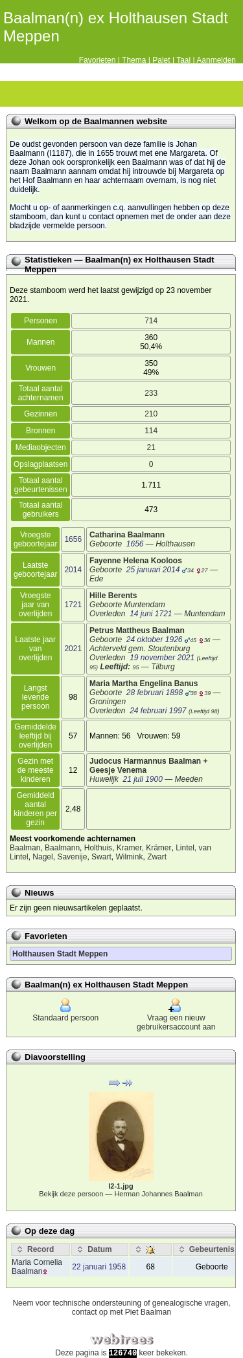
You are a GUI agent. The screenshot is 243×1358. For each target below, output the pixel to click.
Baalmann (62, 847)
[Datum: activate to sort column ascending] (99, 1249)
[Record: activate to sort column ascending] (40, 1249)
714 (151, 320)
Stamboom (14, 94)
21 (151, 447)
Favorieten (97, 60)
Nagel (42, 856)
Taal (183, 60)
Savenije (72, 856)
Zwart (157, 856)
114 (151, 430)
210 (151, 413)
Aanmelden (216, 60)
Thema (134, 60)
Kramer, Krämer (144, 847)
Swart (101, 856)
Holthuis (98, 847)
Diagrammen (36, 94)
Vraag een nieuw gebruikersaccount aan (176, 1015)
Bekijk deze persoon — (121, 1194)
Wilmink (129, 856)
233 (151, 393)
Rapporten (104, 94)
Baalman (25, 847)
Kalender (82, 94)
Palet (161, 60)
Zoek (127, 94)
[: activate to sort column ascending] (151, 1249)
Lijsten (59, 94)
